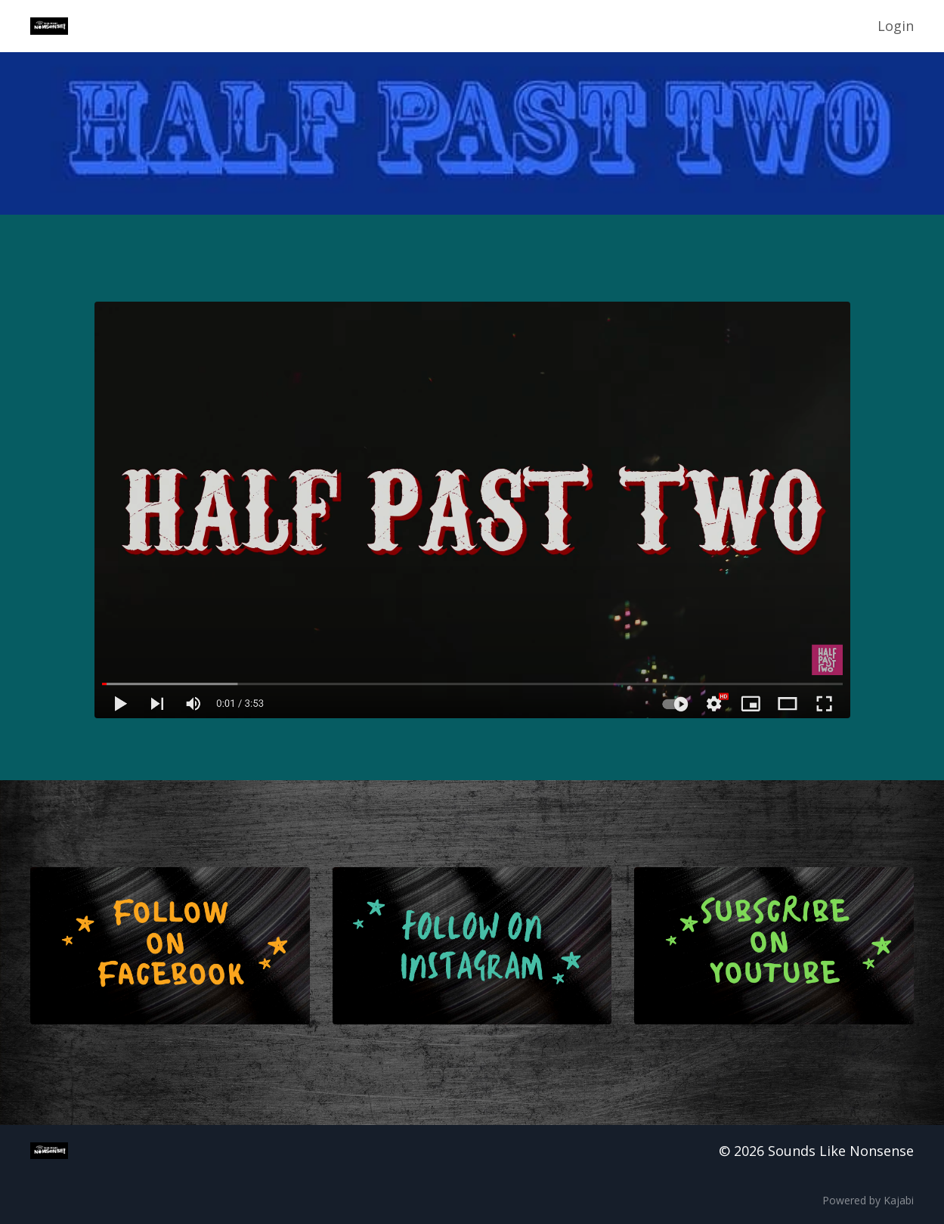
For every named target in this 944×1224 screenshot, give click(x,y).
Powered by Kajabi (868, 1200)
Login (895, 26)
